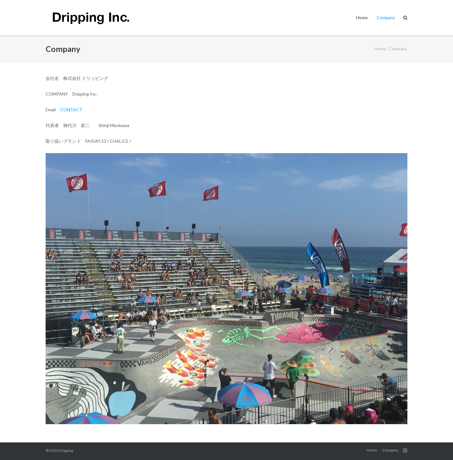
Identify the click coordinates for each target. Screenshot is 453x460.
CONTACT (71, 109)
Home (362, 17)
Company (386, 17)
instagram (405, 450)
